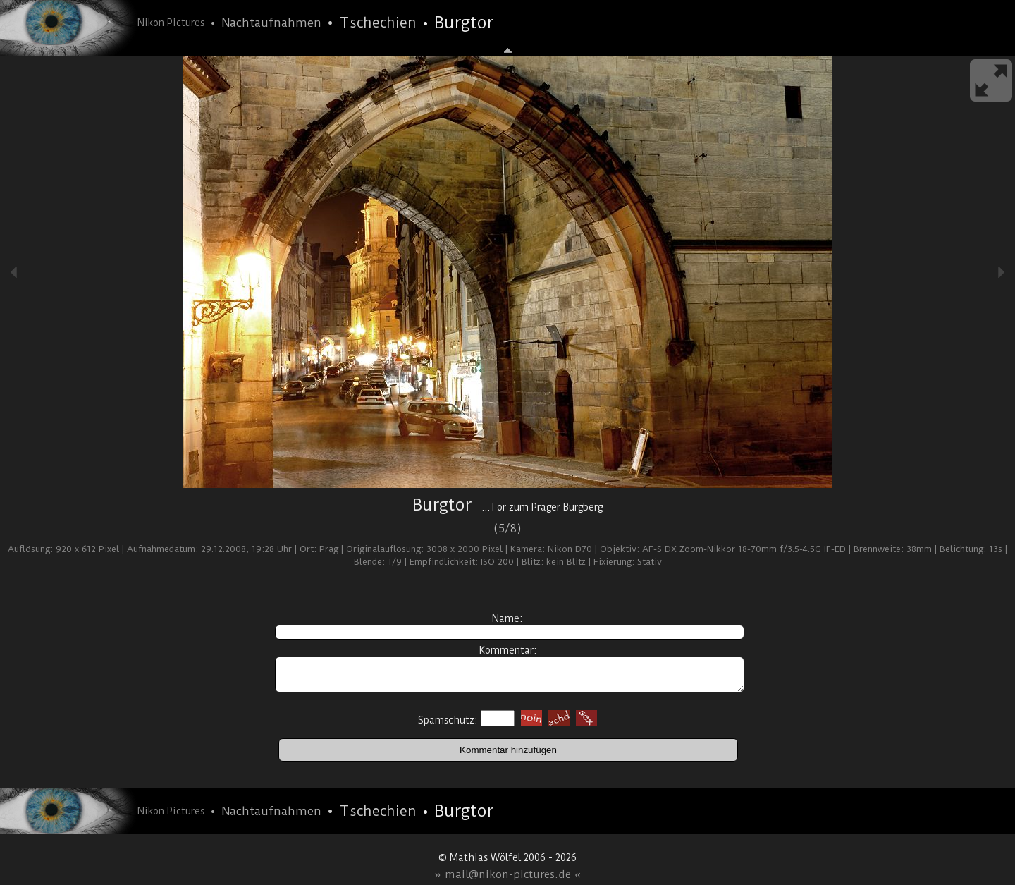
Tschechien (378, 22)
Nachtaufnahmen (271, 23)
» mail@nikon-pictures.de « (508, 874)
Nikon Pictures (170, 22)
